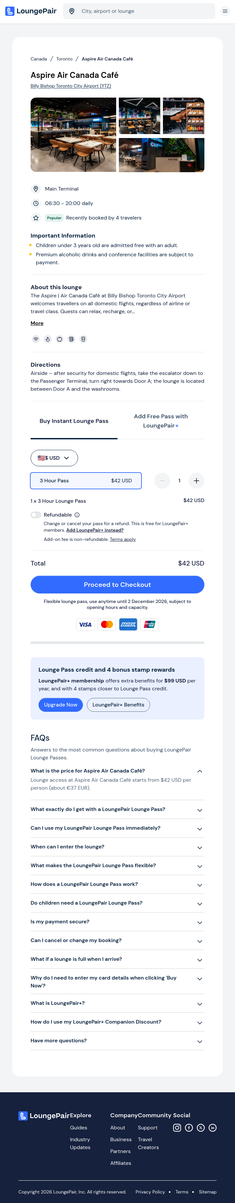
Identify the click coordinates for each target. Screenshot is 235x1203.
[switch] (36, 515)
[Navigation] (225, 11)
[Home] (31, 11)
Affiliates (120, 1163)
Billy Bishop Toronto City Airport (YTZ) (71, 86)
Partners (120, 1151)
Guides (78, 1127)
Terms (181, 1192)
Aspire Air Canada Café (107, 59)
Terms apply (123, 539)
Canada (39, 59)
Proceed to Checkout (140, 584)
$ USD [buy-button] (54, 458)
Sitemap (208, 1192)
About (117, 1127)
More (37, 323)
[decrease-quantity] (162, 481)
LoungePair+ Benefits (118, 704)
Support (148, 1127)
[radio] (86, 481)
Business (121, 1139)
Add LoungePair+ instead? (94, 530)
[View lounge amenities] (119, 339)
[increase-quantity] (196, 481)
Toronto (64, 59)
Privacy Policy (150, 1192)
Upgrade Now (60, 704)
